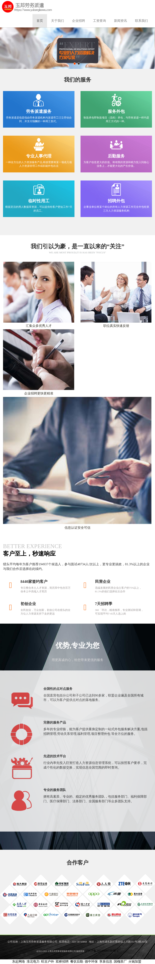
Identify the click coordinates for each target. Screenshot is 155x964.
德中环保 (91, 961)
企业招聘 (78, 20)
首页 (40, 20)
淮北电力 (33, 961)
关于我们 (57, 20)
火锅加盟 (134, 961)
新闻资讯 (120, 20)
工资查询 (99, 20)
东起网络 (18, 961)
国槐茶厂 (120, 961)
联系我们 (141, 20)
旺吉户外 (47, 961)
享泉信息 (105, 961)
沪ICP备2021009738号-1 (101, 950)
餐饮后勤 (76, 961)
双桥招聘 (62, 961)
